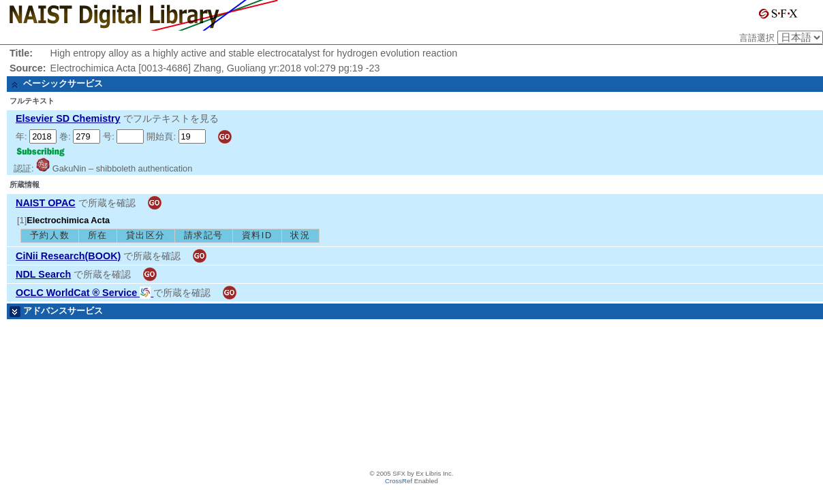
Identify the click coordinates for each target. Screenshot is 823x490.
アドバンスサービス (63, 311)
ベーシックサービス (63, 83)
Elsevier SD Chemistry (68, 118)
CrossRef (398, 481)
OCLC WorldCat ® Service (84, 292)
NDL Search (43, 274)
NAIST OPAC (46, 202)
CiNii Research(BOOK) (68, 255)
